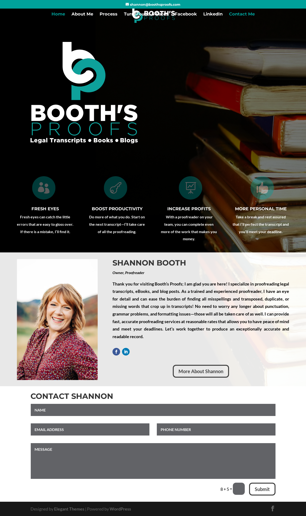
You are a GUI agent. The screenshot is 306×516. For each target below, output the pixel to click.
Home (58, 14)
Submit (262, 489)
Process (108, 14)
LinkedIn (213, 14)
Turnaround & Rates (146, 14)
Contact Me (242, 14)
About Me (82, 14)
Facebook (186, 14)
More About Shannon (200, 371)
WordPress (120, 508)
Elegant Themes (69, 508)
